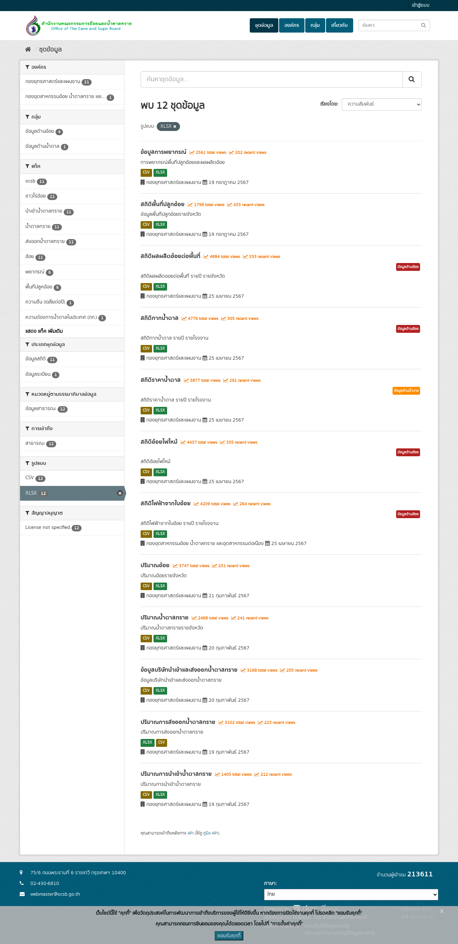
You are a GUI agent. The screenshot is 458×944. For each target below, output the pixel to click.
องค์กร (291, 25)
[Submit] (412, 79)
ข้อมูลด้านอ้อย (408, 266)
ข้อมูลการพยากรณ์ (163, 152)
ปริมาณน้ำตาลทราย (165, 617)
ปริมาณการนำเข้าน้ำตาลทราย (176, 774)
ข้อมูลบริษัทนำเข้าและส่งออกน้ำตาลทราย (189, 670)
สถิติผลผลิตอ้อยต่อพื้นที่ (170, 256)
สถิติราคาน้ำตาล (161, 380)
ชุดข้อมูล (264, 25)
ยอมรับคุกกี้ (229, 935)
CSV (146, 173)
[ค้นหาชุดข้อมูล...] (272, 79)
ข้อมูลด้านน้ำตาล (406, 390)
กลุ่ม (315, 25)
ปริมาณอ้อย (155, 565)
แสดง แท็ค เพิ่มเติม (44, 331)
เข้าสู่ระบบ (420, 5)
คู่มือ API (210, 833)
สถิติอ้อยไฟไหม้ (159, 442)
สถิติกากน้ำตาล (160, 318)
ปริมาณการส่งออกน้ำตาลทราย (178, 722)
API (190, 833)
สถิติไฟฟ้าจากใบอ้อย (166, 503)
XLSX (160, 173)
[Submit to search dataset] (423, 25)
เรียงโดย (328, 104)
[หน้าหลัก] (28, 49)
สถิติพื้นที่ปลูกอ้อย (163, 204)
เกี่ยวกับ (339, 25)
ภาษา (270, 883)
